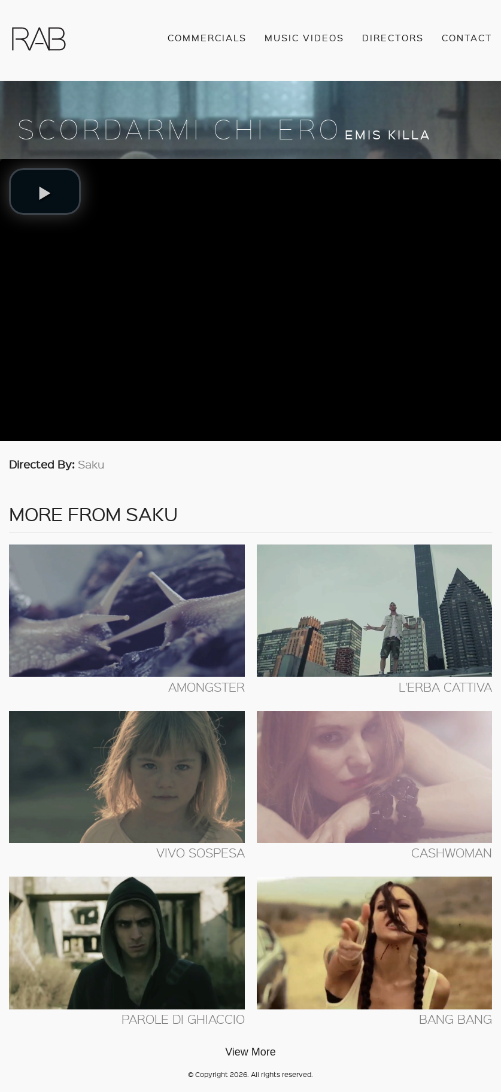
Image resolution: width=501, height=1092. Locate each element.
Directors (393, 38)
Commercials (207, 38)
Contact (467, 38)
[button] (45, 191)
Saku (91, 464)
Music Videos (304, 38)
